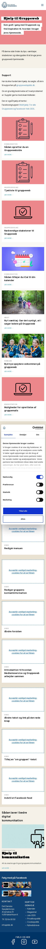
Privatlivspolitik (33, 918)
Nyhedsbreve (33, 925)
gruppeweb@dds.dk (25, 85)
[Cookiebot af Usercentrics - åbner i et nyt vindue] (32, 428)
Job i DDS (31, 915)
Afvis (23, 519)
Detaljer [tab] (23, 435)
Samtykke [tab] (8, 435)
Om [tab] (37, 435)
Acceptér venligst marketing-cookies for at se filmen (23, 530)
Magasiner (32, 912)
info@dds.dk (7, 925)
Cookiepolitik (33, 922)
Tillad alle (23, 511)
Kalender (31, 908)
